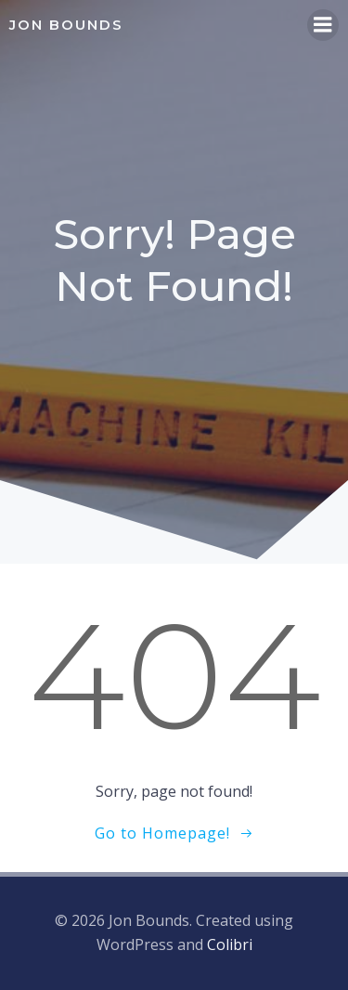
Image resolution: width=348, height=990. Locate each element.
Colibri (229, 944)
